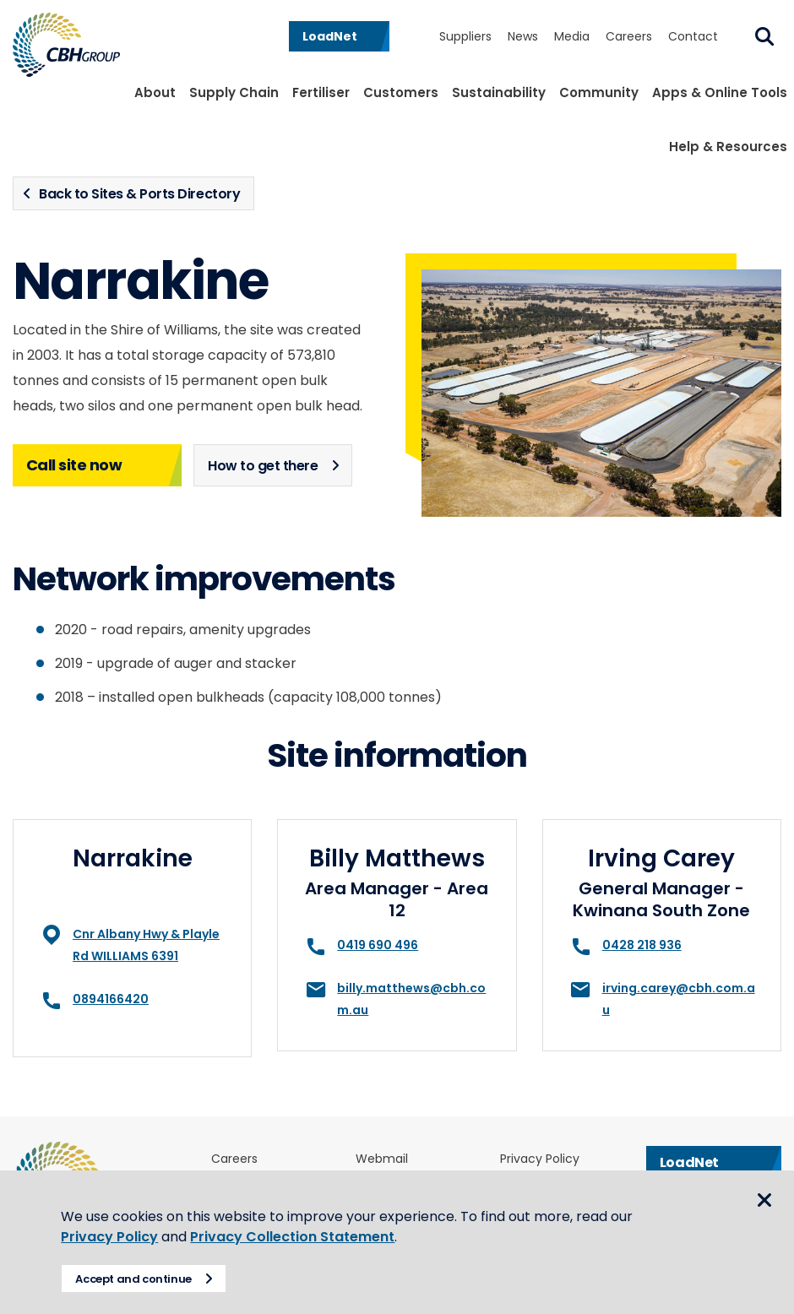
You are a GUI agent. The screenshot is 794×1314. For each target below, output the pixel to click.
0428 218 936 (642, 945)
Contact (693, 36)
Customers (400, 92)
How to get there (263, 465)
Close (764, 1202)
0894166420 (111, 999)
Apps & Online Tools (719, 92)
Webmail (382, 1159)
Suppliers (465, 36)
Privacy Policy (539, 1159)
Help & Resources (728, 146)
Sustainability (499, 92)
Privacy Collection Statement (299, 1236)
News (523, 36)
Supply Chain (234, 92)
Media (572, 36)
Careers (629, 36)
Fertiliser (321, 92)
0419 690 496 (377, 945)
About (155, 92)
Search (764, 36)
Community (599, 92)
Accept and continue (140, 1279)
